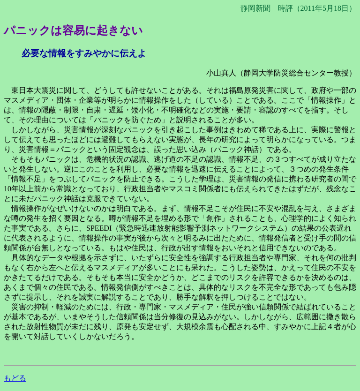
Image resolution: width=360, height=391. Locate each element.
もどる (15, 378)
